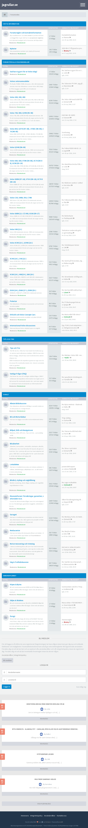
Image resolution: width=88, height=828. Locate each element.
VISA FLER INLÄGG (44, 804)
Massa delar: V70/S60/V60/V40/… (74, 603)
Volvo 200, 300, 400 (17, 97)
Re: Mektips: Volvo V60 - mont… (73, 355)
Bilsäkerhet (14, 443)
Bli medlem (7, 660)
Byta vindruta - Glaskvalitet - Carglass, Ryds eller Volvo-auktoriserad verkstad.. (45, 729)
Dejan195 (67, 502)
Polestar (13, 301)
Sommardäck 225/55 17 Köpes (73, 587)
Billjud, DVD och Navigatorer (21, 430)
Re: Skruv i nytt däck (69, 448)
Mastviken (67, 86)
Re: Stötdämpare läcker (70, 245)
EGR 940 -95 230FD (68, 115)
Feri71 (66, 434)
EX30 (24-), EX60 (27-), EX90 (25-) (23, 290)
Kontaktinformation (69, 35)
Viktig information (11, 24)
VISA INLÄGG (44, 719)
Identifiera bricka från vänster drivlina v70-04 (45, 704)
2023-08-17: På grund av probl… (73, 48)
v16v (65, 167)
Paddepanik (68, 218)
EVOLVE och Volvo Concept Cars (22, 314)
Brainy (66, 51)
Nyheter (13, 48)
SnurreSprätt (68, 605)
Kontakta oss (62, 816)
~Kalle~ (66, 358)
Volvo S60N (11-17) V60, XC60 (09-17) (25, 213)
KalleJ (66, 407)
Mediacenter (15, 530)
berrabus (67, 185)
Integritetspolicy (20, 655)
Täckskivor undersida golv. (71, 230)
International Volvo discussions (22, 325)
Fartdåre (67, 379)
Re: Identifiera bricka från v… (72, 164)
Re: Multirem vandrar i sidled (72, 183)
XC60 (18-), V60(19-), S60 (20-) (22, 274)
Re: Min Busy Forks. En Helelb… (73, 517)
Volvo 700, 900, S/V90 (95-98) (21, 113)
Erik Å (66, 534)
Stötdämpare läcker (45, 754)
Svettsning (66, 132)
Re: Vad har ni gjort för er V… (72, 70)
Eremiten (67, 135)
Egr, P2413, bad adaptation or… (73, 325)
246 (65, 247)
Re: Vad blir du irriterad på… (72, 562)
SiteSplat (48, 822)
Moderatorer (21, 43)
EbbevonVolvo (69, 564)
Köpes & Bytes (15, 584)
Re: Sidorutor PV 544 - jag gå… (73, 83)
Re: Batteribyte (67, 216)
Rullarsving (68, 263)
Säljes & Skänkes (16, 600)
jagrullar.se (10, 5)
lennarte (67, 102)
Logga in (6, 687)
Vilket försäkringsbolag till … (72, 499)
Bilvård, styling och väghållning (22, 480)
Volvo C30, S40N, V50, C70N (21, 197)
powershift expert (68, 466)
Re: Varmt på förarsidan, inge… (73, 261)
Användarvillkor (7, 655)
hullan (66, 279)
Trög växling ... (67, 418)
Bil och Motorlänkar (18, 417)
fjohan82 (67, 519)
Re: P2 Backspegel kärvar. (71, 302)
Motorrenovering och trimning (22, 544)
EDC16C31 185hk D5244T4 (71, 547)
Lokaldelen (14, 464)
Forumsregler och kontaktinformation (25, 33)
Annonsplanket (9, 576)
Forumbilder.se (36, 535)
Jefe (65, 73)
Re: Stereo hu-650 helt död (71, 431)
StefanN (67, 317)
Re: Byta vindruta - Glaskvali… (72, 404)
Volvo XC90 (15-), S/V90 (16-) (21, 243)
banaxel (67, 118)
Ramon (66, 37)
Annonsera (25, 816)
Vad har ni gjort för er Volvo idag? (23, 71)
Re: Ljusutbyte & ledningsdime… (74, 377)
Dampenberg (68, 550)
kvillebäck (67, 589)
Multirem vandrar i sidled (45, 779)
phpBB (61, 822)
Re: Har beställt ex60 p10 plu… (73, 290)
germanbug (68, 233)
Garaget (13, 514)
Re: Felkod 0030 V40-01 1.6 (71, 148)
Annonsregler (67, 620)
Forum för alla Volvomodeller (16, 62)
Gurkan (66, 420)
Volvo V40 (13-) (16, 229)
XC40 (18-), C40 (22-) (18, 258)
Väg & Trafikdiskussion (19, 562)
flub (65, 202)
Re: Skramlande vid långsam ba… (74, 277)
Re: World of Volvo (68, 531)
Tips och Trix (8, 339)
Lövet (66, 292)
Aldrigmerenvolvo (70, 328)
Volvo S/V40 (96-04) (18, 147)
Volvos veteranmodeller (19, 81)
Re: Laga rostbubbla (69, 482)
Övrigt (6, 394)
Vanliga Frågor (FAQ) (18, 374)
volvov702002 (69, 469)
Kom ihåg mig (80, 687)
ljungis (66, 305)
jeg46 (66, 151)
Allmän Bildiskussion (18, 403)
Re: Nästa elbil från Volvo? (71, 314)
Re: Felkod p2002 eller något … (73, 200)
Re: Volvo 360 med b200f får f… (73, 99)
